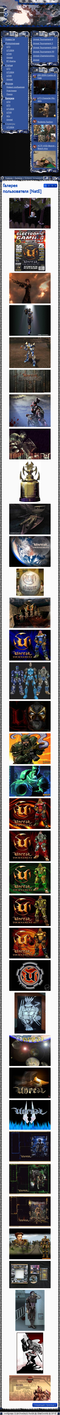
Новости (10, 39)
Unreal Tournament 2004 (45, 47)
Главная (9, 178)
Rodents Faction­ (45, 121)
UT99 (9, 54)
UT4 (8, 101)
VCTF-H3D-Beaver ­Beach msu (47, 147)
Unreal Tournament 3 (43, 43)
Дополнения (12, 43)
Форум (9, 83)
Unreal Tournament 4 (43, 39)
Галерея (9, 98)
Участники (11, 90)
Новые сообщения (15, 87)
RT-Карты (11, 61)
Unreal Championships (43, 55)
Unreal (9, 57)
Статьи (9, 65)
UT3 (8, 46)
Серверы (10, 123)
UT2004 (10, 50)
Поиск (9, 94)
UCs (8, 116)
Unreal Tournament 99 (43, 51)
